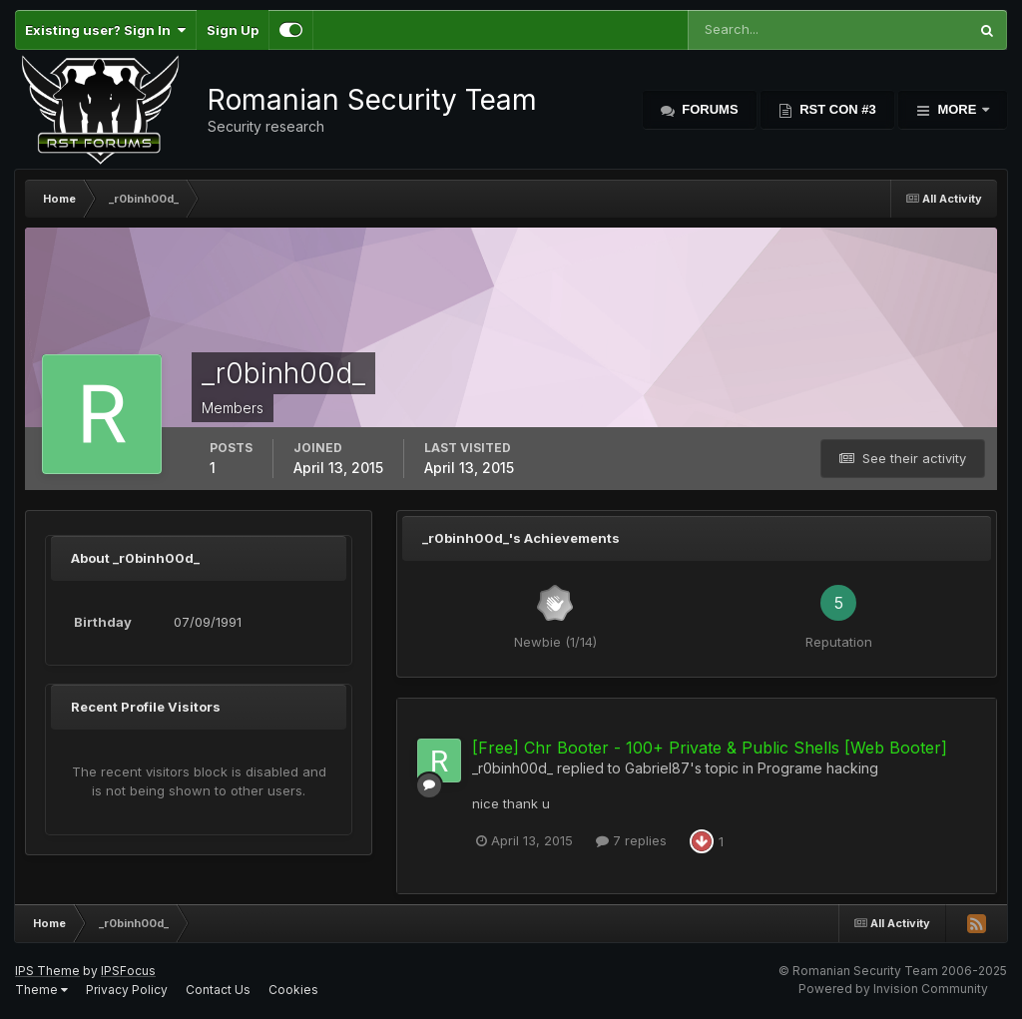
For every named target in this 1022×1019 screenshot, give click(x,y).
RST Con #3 (836, 109)
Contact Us (218, 989)
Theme (41, 989)
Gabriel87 (657, 768)
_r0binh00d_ (512, 768)
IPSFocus (128, 970)
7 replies (631, 840)
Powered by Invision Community (893, 988)
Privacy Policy (127, 989)
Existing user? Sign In (105, 30)
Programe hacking (818, 768)
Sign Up (232, 30)
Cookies (293, 989)
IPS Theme (47, 970)
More (957, 109)
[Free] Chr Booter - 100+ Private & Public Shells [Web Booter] (709, 748)
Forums (709, 109)
